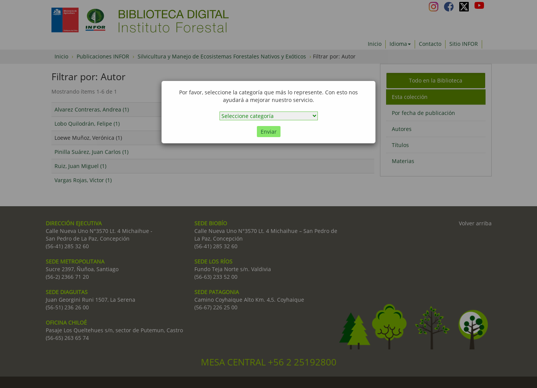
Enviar (269, 131)
